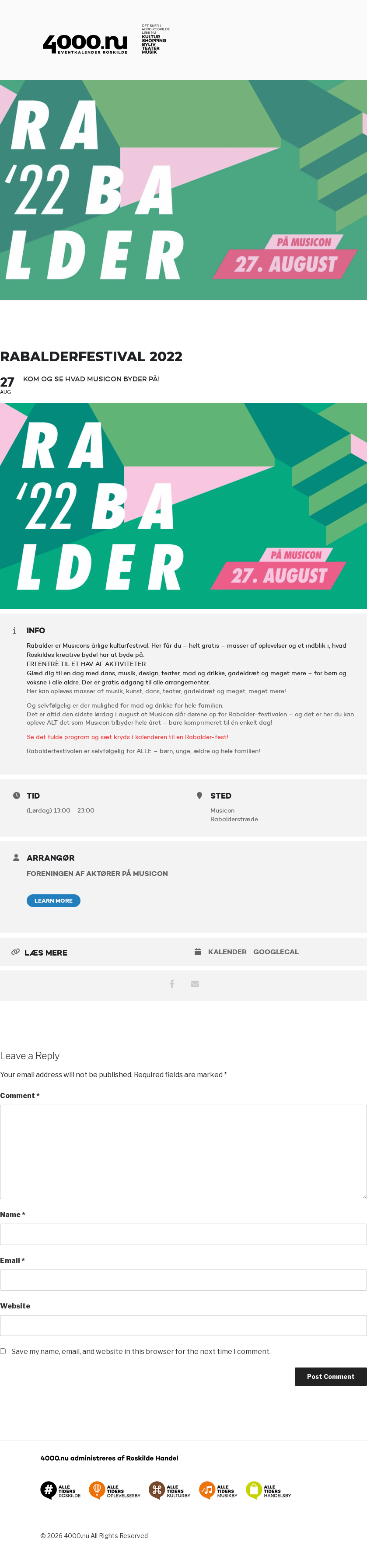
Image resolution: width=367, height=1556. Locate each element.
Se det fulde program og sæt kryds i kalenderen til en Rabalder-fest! (127, 737)
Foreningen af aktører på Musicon (97, 873)
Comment (20, 1096)
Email (12, 1260)
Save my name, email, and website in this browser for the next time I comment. (141, 1351)
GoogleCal (276, 952)
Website (15, 1306)
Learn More (54, 900)
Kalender (227, 952)
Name (12, 1215)
